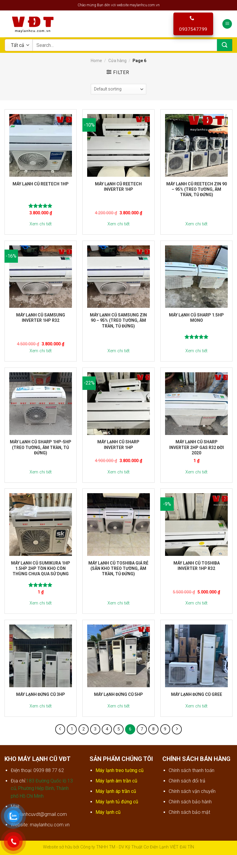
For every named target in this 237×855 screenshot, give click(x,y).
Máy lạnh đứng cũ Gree (196, 694)
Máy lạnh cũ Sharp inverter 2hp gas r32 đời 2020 (196, 447)
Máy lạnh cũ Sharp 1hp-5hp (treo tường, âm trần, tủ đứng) (40, 447)
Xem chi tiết (41, 224)
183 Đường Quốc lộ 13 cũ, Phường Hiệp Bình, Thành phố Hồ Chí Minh (42, 788)
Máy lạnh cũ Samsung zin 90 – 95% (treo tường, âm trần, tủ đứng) (118, 320)
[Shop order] (118, 89)
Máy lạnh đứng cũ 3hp (40, 694)
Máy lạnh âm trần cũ (117, 781)
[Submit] (224, 45)
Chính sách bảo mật (189, 812)
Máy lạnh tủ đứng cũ (117, 802)
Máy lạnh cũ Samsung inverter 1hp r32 (40, 318)
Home (96, 60)
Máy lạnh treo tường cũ (120, 770)
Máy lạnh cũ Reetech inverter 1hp (118, 187)
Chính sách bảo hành (190, 802)
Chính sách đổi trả (187, 781)
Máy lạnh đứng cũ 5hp (118, 694)
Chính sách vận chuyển (192, 791)
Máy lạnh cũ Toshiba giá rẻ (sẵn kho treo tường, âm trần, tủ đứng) (118, 568)
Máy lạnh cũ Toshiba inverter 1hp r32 (196, 566)
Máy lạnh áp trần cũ (116, 791)
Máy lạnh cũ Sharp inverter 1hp (118, 444)
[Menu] (227, 24)
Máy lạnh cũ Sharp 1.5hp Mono (196, 318)
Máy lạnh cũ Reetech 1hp (41, 184)
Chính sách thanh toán (191, 770)
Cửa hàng (117, 60)
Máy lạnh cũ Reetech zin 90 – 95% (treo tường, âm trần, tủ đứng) (196, 189)
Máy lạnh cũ (108, 812)
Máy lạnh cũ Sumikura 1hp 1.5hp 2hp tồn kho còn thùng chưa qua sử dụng (40, 568)
